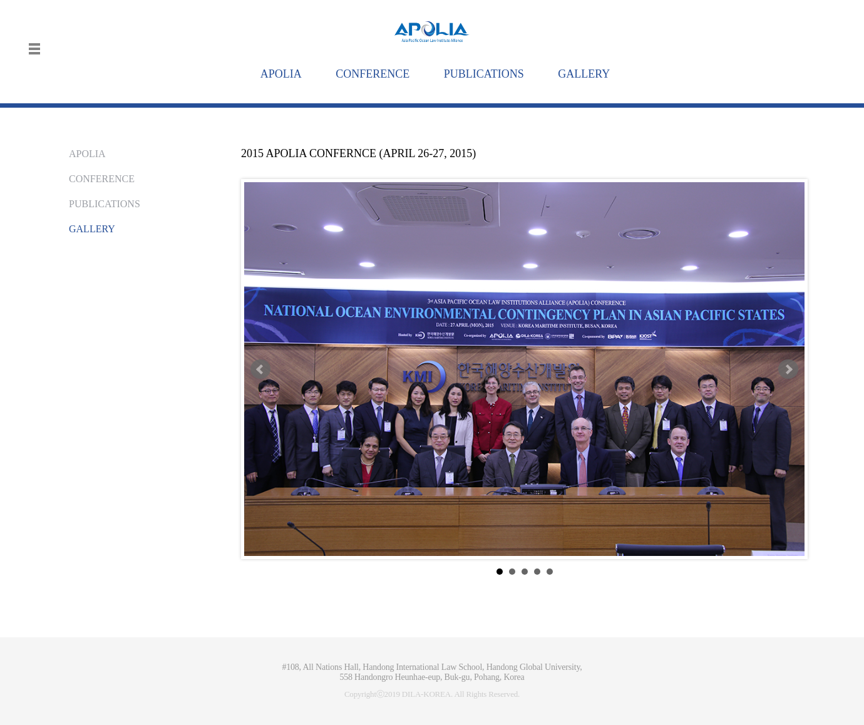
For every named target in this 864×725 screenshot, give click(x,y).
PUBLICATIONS (104, 203)
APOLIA (87, 153)
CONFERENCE (102, 178)
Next (788, 369)
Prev (260, 369)
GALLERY (92, 229)
